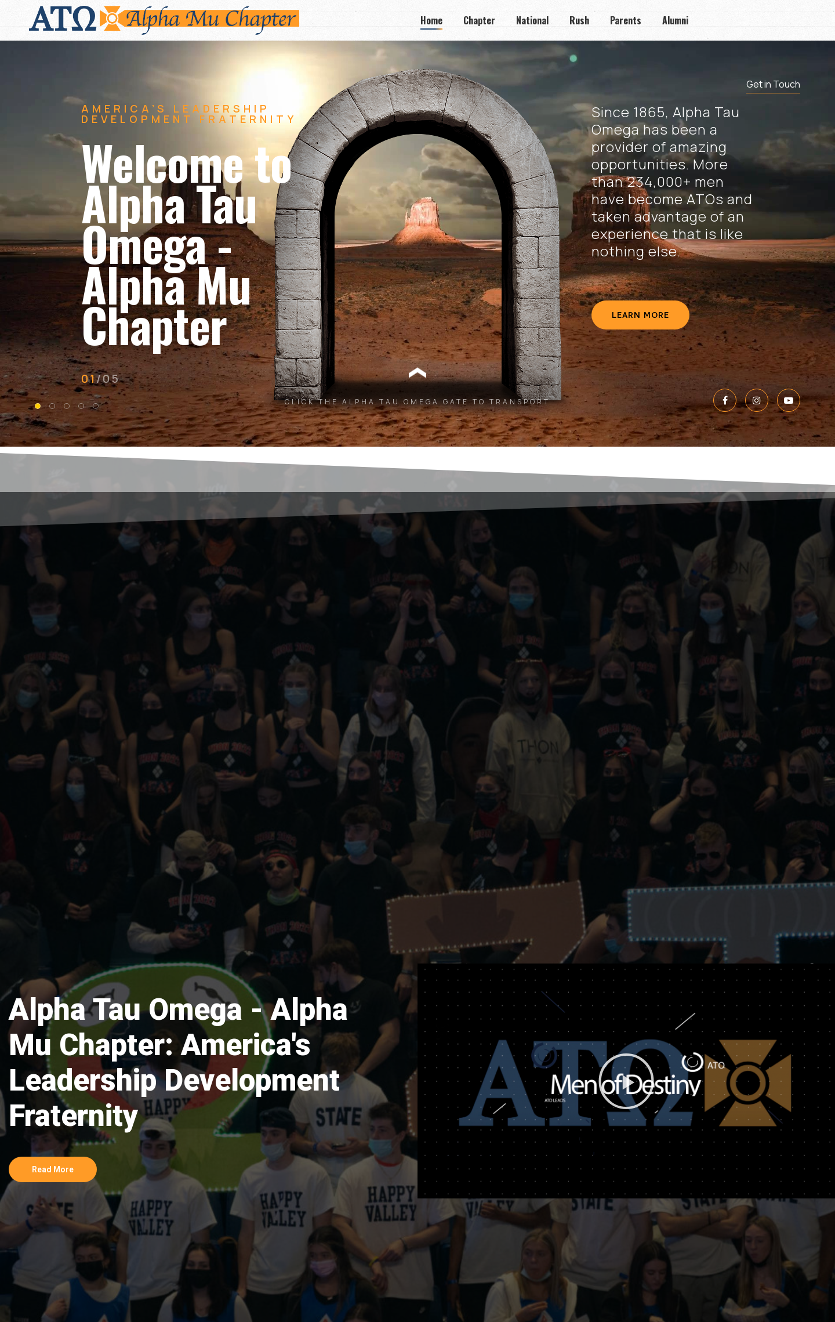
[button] (626, 1081)
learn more (640, 316)
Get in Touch (773, 84)
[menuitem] (431, 20)
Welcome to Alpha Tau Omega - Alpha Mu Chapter (186, 243)
